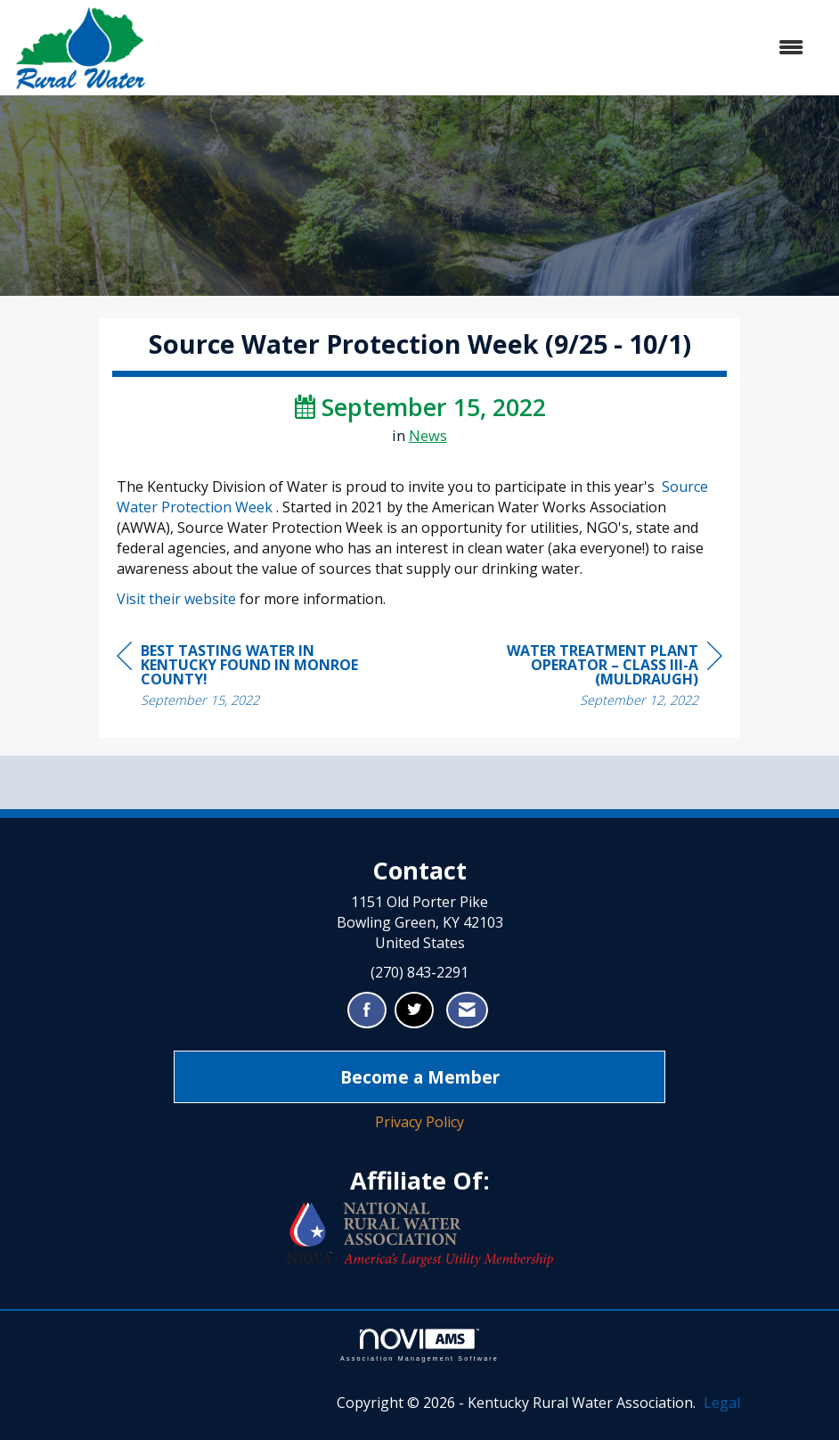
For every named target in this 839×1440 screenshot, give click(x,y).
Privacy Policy (419, 1122)
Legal (722, 1402)
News (428, 435)
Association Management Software (419, 1345)
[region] (588, 678)
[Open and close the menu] (484, 48)
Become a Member (420, 1077)
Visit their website (176, 599)
